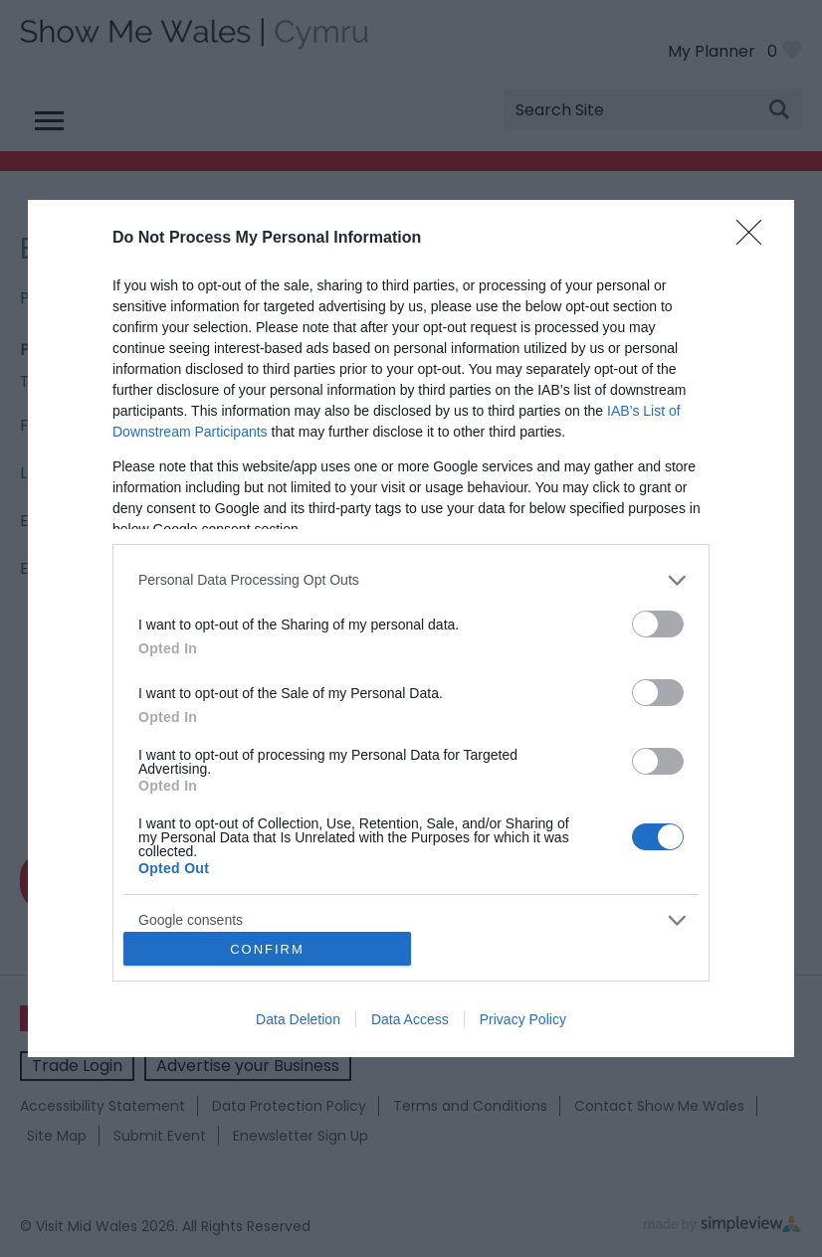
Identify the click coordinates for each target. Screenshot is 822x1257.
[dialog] (411, 628)
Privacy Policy (523, 1019)
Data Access (410, 1019)
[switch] (658, 624)
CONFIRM (267, 949)
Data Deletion (298, 1019)
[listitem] (411, 580)
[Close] (755, 239)
